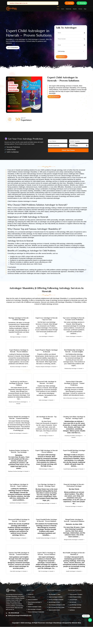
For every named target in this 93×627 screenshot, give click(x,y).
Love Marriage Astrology (75, 605)
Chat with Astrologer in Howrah (19, 571)
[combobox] (71, 51)
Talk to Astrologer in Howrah (46, 571)
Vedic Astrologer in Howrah (46, 400)
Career (62, 9)
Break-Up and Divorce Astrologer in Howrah (19, 403)
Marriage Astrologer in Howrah (19, 337)
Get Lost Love (72, 602)
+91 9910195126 (13, 613)
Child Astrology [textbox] (61, 51)
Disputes (75, 9)
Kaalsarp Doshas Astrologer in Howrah (19, 471)
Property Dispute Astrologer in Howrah (46, 367)
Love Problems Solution (75, 607)
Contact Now (61, 57)
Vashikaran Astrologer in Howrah (19, 503)
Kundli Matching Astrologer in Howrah (74, 469)
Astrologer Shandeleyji (53, 623)
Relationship (68, 9)
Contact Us (30, 594)
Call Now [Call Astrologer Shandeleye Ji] (69, 3)
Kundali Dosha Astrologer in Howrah (46, 538)
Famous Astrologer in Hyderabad (36, 612)
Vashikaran (72, 610)
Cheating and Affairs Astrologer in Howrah (75, 436)
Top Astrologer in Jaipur (54, 594)
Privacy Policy (31, 597)
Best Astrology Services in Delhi (56, 607)
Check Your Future (68, 150)
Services (80, 9)
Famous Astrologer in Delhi (34, 606)
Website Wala (76, 623)
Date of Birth (72, 144)
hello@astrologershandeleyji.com (19, 615)
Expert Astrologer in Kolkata (55, 597)
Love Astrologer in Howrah (46, 337)
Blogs (85, 9)
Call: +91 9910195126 (13, 47)
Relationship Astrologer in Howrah (74, 369)
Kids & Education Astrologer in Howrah (74, 398)
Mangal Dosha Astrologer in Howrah (74, 540)
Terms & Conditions (33, 599)
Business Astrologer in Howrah (19, 367)
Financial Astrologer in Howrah (74, 507)
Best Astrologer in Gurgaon (34, 609)
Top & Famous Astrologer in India (57, 605)
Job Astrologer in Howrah (46, 436)
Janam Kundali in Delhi (54, 610)
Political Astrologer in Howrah (19, 538)
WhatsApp (82, 3)
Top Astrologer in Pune (54, 602)
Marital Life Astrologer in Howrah (19, 433)
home (58, 9)
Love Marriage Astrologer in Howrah (46, 503)
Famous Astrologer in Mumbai (56, 599)
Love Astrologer (73, 599)
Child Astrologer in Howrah (46, 469)
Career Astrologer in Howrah (74, 337)
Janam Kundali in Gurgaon (75, 594)
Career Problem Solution (75, 597)
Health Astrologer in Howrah (74, 571)
